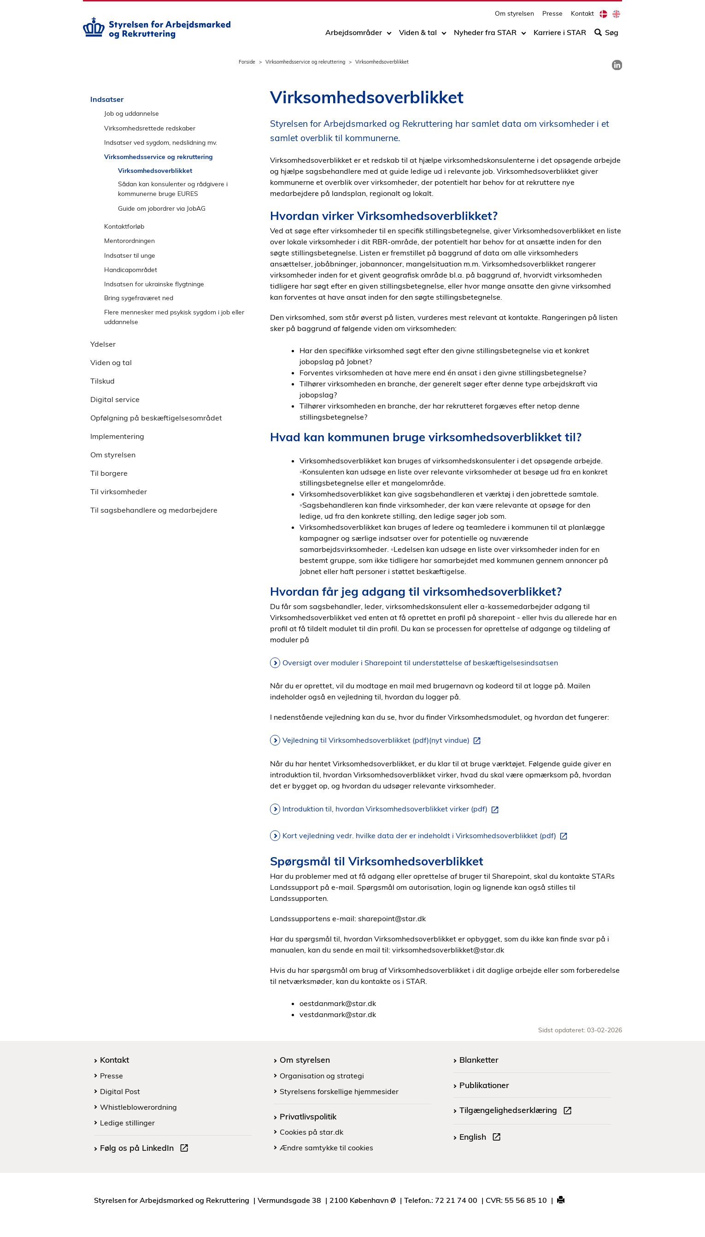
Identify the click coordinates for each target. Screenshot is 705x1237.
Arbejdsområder (353, 35)
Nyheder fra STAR (485, 35)
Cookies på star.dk (311, 1131)
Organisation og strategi (322, 1075)
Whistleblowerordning (138, 1107)
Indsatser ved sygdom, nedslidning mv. (160, 142)
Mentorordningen (129, 240)
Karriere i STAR (560, 35)
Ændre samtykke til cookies (326, 1147)
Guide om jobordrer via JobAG (162, 208)
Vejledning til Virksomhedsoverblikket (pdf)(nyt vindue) (383, 740)
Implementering (117, 436)
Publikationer (484, 1085)
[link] (617, 65)
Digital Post (120, 1091)
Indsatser (106, 99)
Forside (247, 62)
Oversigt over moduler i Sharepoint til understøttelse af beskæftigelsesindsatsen (420, 662)
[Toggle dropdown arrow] (389, 35)
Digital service (115, 399)
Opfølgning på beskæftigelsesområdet (156, 417)
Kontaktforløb (124, 226)
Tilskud (102, 380)
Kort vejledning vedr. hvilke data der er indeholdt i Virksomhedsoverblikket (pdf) (426, 836)
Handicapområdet (130, 269)
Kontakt (582, 16)
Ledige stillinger (127, 1122)
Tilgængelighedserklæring (517, 1111)
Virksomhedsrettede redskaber (149, 128)
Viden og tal (111, 362)
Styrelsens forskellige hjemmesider (339, 1091)
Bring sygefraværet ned (138, 298)
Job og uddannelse (131, 113)
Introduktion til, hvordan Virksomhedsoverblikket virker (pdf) (392, 809)
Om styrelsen (514, 16)
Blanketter (479, 1059)
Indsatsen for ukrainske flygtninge (154, 284)
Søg (606, 35)
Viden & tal (418, 35)
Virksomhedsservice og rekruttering (305, 62)
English (482, 1137)
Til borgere (109, 473)
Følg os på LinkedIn (146, 1148)
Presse (552, 16)
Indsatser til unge (129, 255)
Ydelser (103, 344)
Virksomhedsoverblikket (155, 170)
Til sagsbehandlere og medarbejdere (153, 510)
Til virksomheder (118, 491)
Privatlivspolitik (308, 1116)
